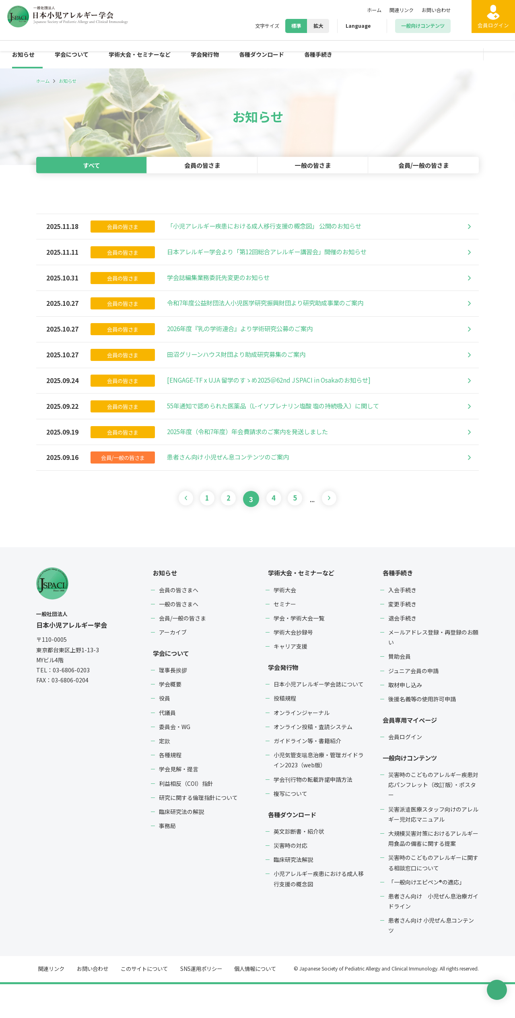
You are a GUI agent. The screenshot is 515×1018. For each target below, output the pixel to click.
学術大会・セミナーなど (152, 54)
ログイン (487, 32)
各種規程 (170, 789)
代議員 (167, 746)
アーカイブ (173, 666)
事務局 (167, 859)
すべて (91, 165)
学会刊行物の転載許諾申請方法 (313, 813)
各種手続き (348, 54)
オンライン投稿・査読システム (313, 760)
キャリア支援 (290, 680)
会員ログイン (405, 771)
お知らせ (25, 54)
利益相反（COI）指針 (186, 817)
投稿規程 (285, 732)
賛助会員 (399, 690)
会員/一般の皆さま (424, 165)
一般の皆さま (313, 165)
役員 (164, 732)
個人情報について (247, 1003)
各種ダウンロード (285, 54)
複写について (290, 827)
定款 (164, 775)
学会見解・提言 (178, 803)
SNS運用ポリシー (195, 1003)
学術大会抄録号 (293, 666)
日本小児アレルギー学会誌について (319, 718)
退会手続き (402, 652)
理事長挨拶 (173, 704)
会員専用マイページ (409, 753)
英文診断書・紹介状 (299, 865)
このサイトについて (139, 1003)
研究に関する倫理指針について (198, 831)
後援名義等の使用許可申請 (422, 733)
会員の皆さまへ (178, 624)
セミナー (285, 638)
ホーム (364, 10)
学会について (77, 54)
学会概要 (170, 718)
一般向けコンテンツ (409, 791)
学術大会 (285, 624)
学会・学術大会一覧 (299, 652)
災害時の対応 (290, 879)
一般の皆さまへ (178, 638)
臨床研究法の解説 (181, 845)
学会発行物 (224, 54)
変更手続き (402, 638)
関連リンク (395, 10)
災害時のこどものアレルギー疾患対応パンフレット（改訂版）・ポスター (433, 818)
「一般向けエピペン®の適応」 (426, 916)
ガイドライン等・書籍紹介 (307, 775)
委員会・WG (174, 760)
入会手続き (402, 624)
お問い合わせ (434, 10)
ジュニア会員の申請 (413, 705)
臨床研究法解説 (293, 893)
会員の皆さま (202, 165)
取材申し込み (405, 719)
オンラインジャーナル (302, 746)
